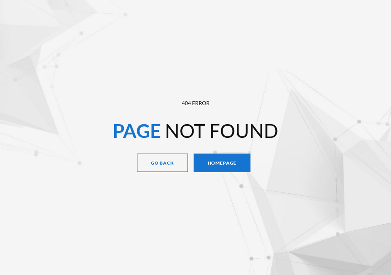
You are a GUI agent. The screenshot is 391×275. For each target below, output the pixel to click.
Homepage (222, 163)
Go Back (162, 163)
